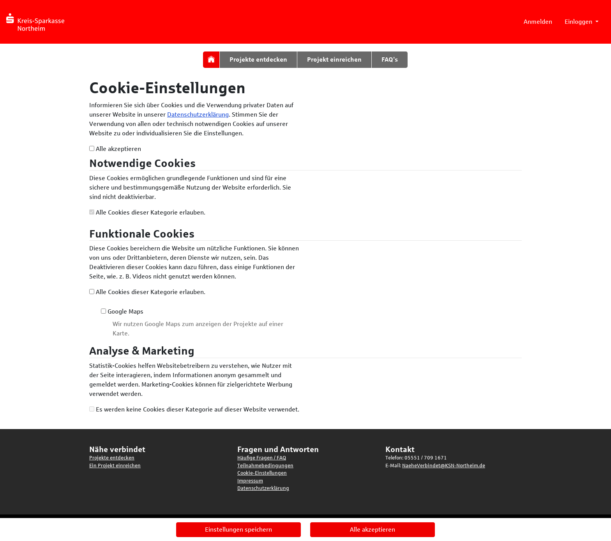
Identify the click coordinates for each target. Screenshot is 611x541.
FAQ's (389, 59)
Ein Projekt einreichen (115, 465)
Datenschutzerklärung (198, 114)
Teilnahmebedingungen (265, 465)
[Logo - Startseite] (38, 22)
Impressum (250, 481)
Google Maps (122, 311)
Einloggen (579, 21)
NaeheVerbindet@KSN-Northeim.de (443, 465)
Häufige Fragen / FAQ (261, 458)
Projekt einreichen (334, 59)
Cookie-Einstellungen (262, 473)
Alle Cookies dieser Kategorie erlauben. (147, 212)
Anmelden (538, 21)
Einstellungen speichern (238, 529)
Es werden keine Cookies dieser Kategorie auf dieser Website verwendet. (194, 409)
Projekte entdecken (258, 59)
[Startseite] (211, 58)
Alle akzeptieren (115, 148)
